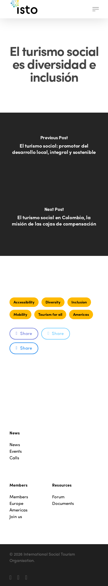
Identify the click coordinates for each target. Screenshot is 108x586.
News (15, 444)
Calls (14, 458)
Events (16, 451)
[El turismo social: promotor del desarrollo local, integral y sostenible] (54, 148)
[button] (95, 9)
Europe (16, 503)
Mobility (20, 314)
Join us (16, 516)
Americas (81, 314)
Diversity (53, 302)
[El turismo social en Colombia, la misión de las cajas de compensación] (54, 220)
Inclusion (79, 302)
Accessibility (24, 302)
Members (19, 497)
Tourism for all (50, 314)
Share (24, 333)
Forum (58, 497)
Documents (63, 503)
